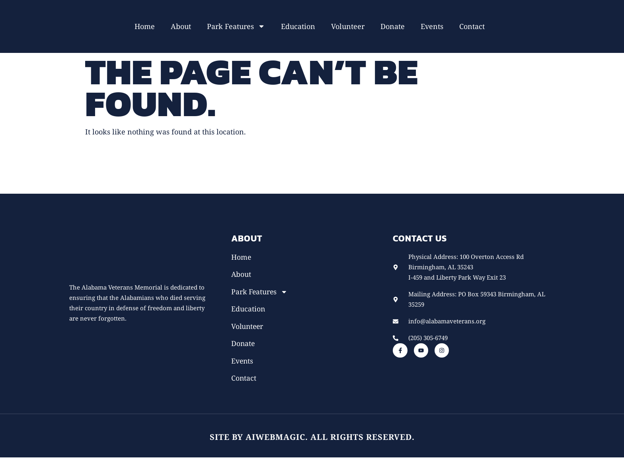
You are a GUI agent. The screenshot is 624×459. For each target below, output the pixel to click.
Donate (392, 26)
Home (145, 26)
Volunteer (348, 26)
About (181, 26)
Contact (472, 26)
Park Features (236, 26)
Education (298, 26)
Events (432, 26)
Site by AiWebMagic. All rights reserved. (312, 438)
